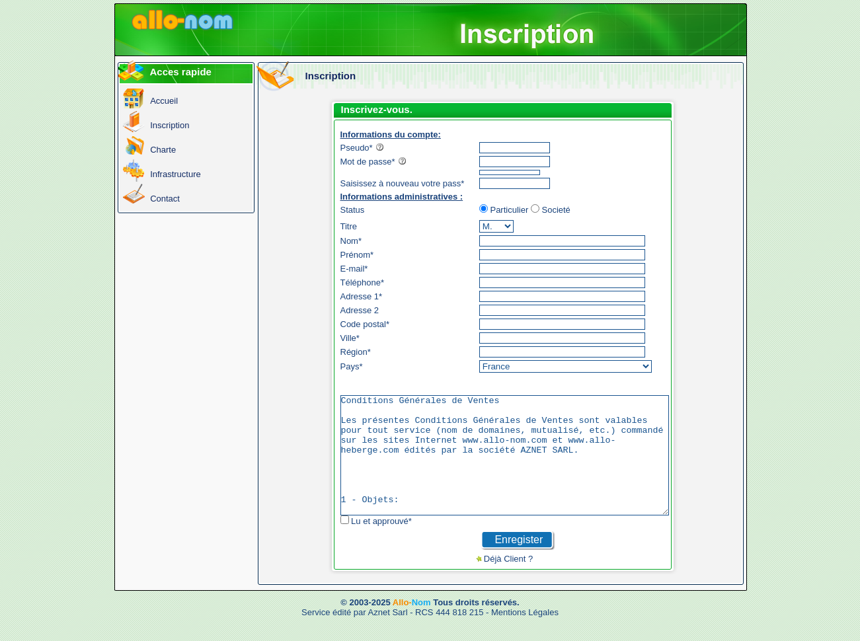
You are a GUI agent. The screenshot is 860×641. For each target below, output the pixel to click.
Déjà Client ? (528, 582)
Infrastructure (175, 174)
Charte (163, 150)
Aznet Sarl (388, 636)
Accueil (164, 101)
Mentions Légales (525, 636)
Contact (165, 199)
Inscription (169, 125)
